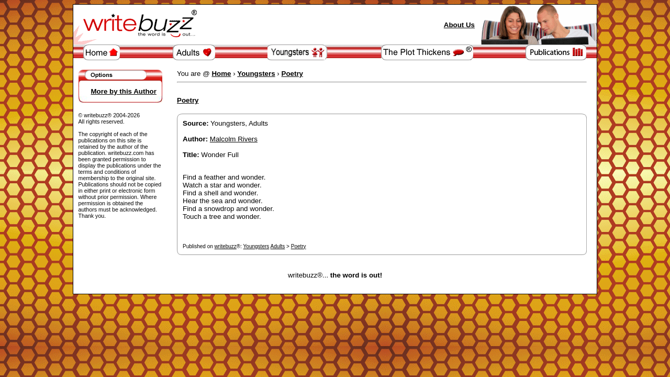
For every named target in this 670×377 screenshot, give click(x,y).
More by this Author (124, 91)
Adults (278, 246)
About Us (459, 25)
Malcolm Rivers (234, 139)
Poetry (298, 246)
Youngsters (256, 246)
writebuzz (226, 246)
